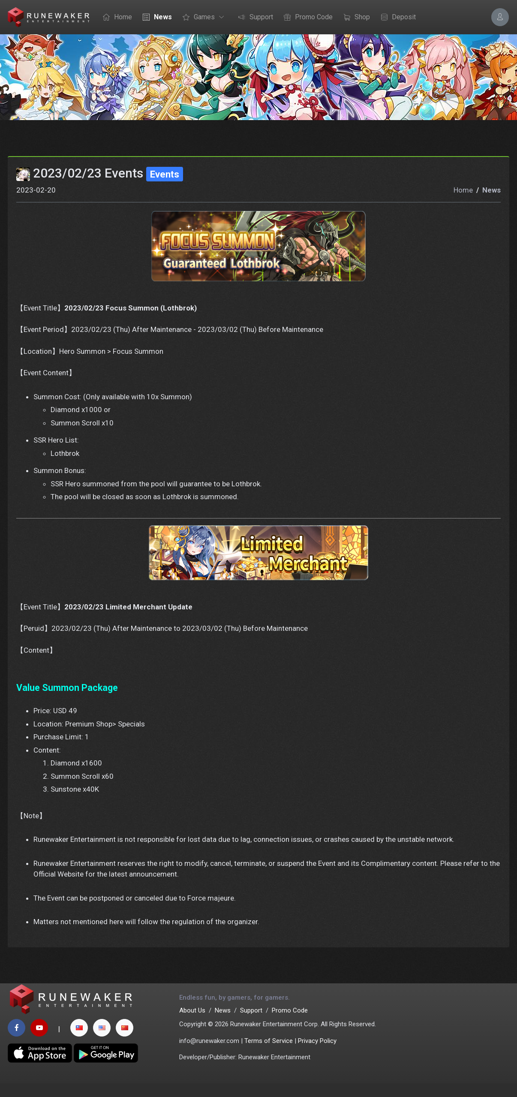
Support (253, 17)
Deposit (396, 17)
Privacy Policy (317, 1054)
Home (115, 17)
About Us (192, 1024)
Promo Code (306, 17)
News (155, 17)
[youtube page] (39, 1041)
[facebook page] (16, 1041)
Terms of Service (268, 1054)
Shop (354, 17)
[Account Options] (500, 17)
